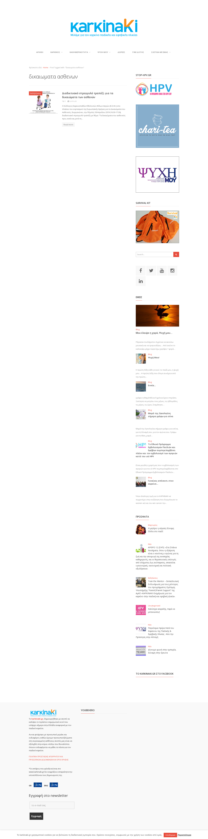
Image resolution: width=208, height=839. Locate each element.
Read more (68, 124)
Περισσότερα (184, 835)
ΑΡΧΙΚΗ (39, 52)
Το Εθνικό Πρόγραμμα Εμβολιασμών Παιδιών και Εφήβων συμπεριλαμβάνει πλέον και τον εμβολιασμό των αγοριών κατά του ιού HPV (156, 450)
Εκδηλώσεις (35, 93)
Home (45, 67)
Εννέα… (152, 385)
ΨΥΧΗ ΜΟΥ (103, 52)
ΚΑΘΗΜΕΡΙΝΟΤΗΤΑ (80, 52)
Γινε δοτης (138, 52)
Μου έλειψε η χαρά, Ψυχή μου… (154, 332)
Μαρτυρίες (152, 525)
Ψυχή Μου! (153, 357)
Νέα (149, 544)
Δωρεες (121, 52)
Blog (138, 329)
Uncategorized (154, 606)
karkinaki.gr (37, 718)
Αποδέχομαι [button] (170, 835)
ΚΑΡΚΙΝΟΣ (56, 52)
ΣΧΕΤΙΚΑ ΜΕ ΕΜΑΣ (160, 52)
